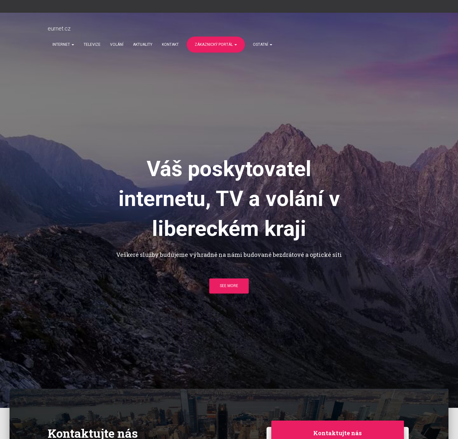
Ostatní (262, 44)
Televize (92, 44)
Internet (63, 44)
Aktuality (142, 44)
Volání (116, 44)
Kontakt (170, 44)
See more (229, 286)
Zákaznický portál (216, 44)
